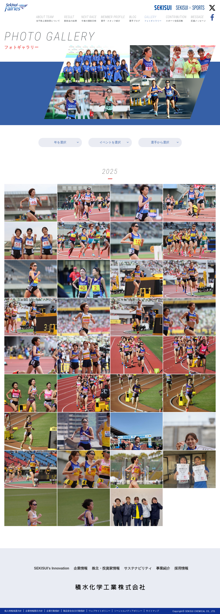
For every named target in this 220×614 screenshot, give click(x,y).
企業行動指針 (53, 611)
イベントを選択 (110, 142)
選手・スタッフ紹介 (113, 18)
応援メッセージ (198, 18)
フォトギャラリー (153, 18)
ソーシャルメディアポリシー (128, 611)
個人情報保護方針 (13, 611)
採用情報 (181, 568)
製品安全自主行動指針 (74, 611)
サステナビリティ (138, 568)
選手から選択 (160, 142)
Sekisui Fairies (16, 7)
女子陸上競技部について (48, 18)
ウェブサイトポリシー (99, 611)
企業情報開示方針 (34, 611)
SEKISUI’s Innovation (51, 568)
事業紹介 (163, 568)
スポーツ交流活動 (176, 18)
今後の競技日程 (89, 18)
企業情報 (81, 568)
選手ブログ (134, 18)
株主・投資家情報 (106, 568)
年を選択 (60, 142)
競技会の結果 (70, 18)
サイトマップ (152, 611)
